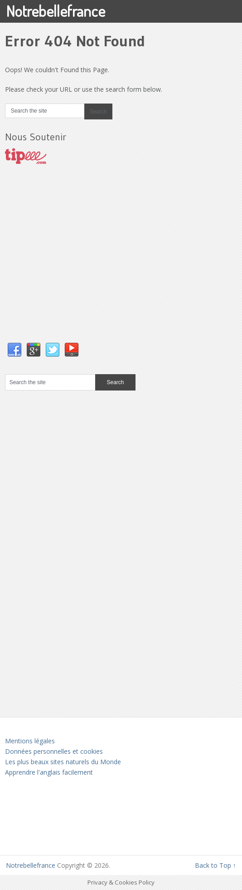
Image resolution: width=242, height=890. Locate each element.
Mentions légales (30, 741)
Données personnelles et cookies (54, 751)
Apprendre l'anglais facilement (49, 772)
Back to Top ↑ (215, 865)
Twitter (52, 350)
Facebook (14, 350)
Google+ (33, 350)
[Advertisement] (73, 262)
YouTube (71, 350)
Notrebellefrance (55, 10)
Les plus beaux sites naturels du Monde (63, 761)
